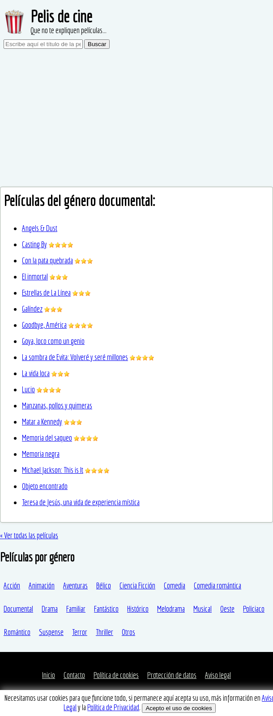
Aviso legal (218, 675)
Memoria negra (41, 454)
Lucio (28, 389)
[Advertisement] (136, 119)
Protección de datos (171, 675)
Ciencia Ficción (137, 585)
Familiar (75, 608)
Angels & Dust (39, 228)
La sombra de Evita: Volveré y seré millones (75, 357)
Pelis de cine (61, 16)
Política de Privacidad (113, 707)
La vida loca (36, 373)
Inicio (48, 675)
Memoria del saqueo (47, 437)
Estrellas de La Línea (46, 292)
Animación (42, 585)
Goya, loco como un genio (53, 341)
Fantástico (106, 608)
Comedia (174, 585)
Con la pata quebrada (47, 260)
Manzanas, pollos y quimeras (57, 405)
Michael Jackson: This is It (52, 470)
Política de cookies (116, 675)
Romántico (17, 632)
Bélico (103, 585)
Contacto (74, 675)
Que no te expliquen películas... (68, 30)
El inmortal (35, 276)
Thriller (104, 632)
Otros (128, 632)
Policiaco (253, 608)
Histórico (138, 608)
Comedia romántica (217, 585)
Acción (12, 585)
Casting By (34, 244)
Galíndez (32, 308)
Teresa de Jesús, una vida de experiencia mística (81, 502)
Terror (79, 632)
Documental (18, 608)
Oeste (227, 608)
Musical (202, 608)
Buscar (97, 44)
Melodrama (171, 608)
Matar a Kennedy (42, 421)
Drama (50, 608)
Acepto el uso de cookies (178, 708)
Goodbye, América (44, 325)
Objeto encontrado (45, 486)
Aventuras (75, 585)
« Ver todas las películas (29, 535)
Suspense (51, 632)
